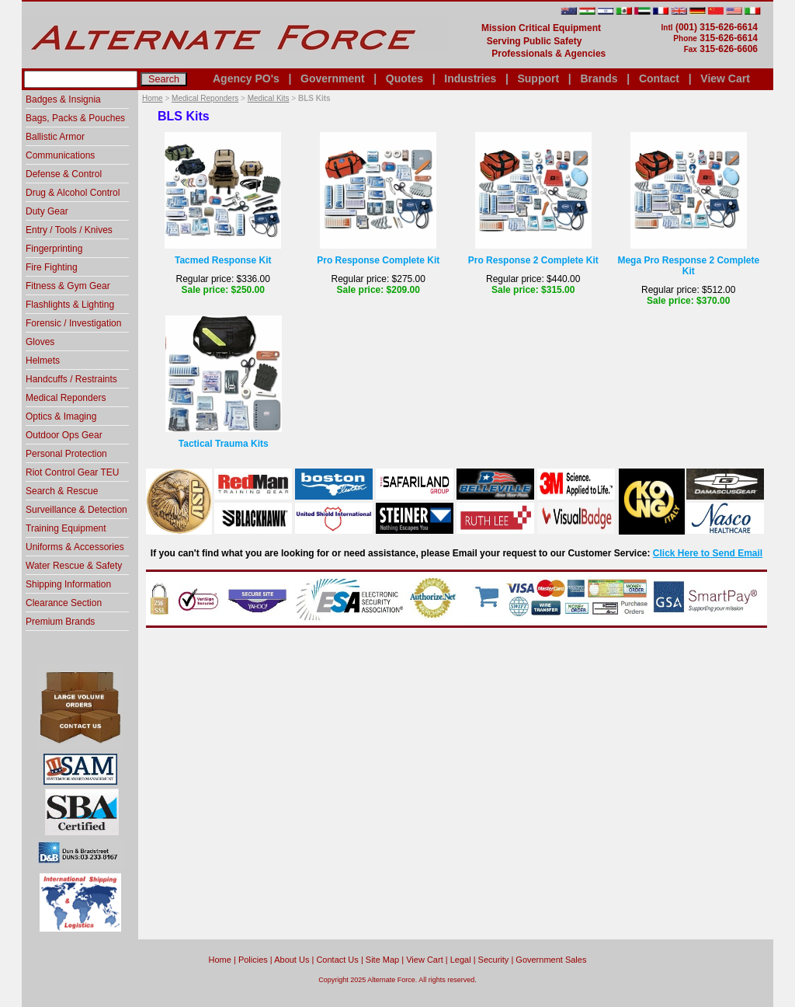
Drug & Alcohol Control (73, 192)
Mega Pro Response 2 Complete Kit (688, 266)
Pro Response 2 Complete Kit (533, 260)
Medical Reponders (205, 98)
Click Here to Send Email (707, 553)
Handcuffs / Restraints (71, 379)
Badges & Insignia (63, 99)
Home (152, 98)
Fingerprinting (54, 248)
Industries (470, 78)
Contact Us (337, 959)
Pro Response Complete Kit (378, 260)
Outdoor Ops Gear (64, 435)
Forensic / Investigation (73, 323)
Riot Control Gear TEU (73, 472)
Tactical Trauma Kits (224, 443)
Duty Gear (47, 211)
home (220, 959)
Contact (659, 78)
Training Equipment (66, 528)
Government (332, 78)
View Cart (725, 78)
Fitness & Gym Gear (68, 285)
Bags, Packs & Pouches (75, 118)
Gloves (40, 341)
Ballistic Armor (55, 136)
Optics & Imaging (61, 416)
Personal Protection (66, 453)
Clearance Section (64, 603)
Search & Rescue (62, 491)
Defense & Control (64, 174)
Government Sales (551, 959)
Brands (598, 78)
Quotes (404, 78)
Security (493, 959)
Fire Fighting (52, 267)
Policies (253, 959)
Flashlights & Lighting (70, 304)
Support (538, 78)
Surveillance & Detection (76, 509)
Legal (460, 959)
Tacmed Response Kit (223, 260)
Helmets (43, 360)
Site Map (382, 959)
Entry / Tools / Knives (69, 230)
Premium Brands (60, 621)
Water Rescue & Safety (74, 565)
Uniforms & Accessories (75, 547)
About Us (291, 959)
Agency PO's (246, 78)
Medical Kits (269, 98)
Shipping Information (68, 584)
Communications (60, 155)
